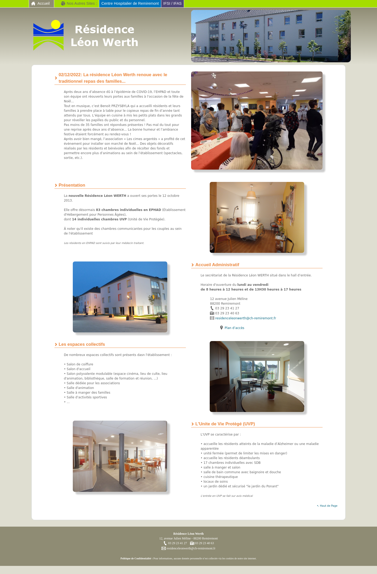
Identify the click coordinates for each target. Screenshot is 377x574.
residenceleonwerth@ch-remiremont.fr (245, 318)
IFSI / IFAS (172, 3)
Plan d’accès (234, 328)
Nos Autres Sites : (82, 3)
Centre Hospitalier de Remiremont (130, 3)
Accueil (43, 3)
